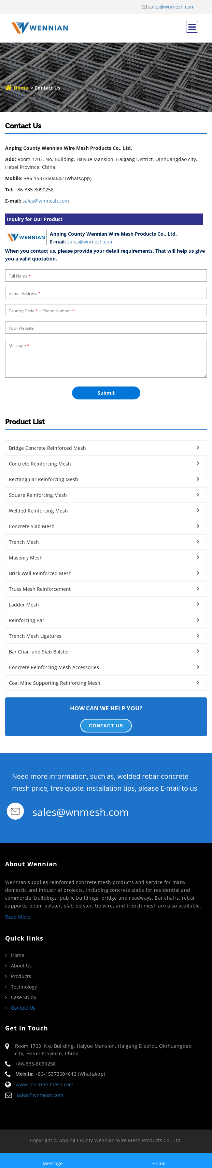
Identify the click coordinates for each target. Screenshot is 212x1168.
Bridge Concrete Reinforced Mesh (47, 448)
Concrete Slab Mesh (32, 526)
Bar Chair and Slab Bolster (39, 651)
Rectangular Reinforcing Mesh (43, 479)
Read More (17, 917)
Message (53, 1160)
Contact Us (23, 1008)
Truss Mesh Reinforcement (40, 589)
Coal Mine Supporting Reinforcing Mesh (54, 683)
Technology (24, 987)
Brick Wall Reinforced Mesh (40, 573)
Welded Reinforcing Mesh (38, 510)
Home (21, 87)
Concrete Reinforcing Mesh (40, 463)
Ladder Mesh (24, 604)
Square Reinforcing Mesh (38, 495)
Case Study (23, 997)
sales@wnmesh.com (171, 6)
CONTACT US (106, 725)
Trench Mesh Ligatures (35, 636)
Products (21, 976)
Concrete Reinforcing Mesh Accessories (54, 667)
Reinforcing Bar (26, 620)
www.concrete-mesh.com (44, 1084)
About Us (21, 965)
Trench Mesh (24, 542)
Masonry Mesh (26, 557)
